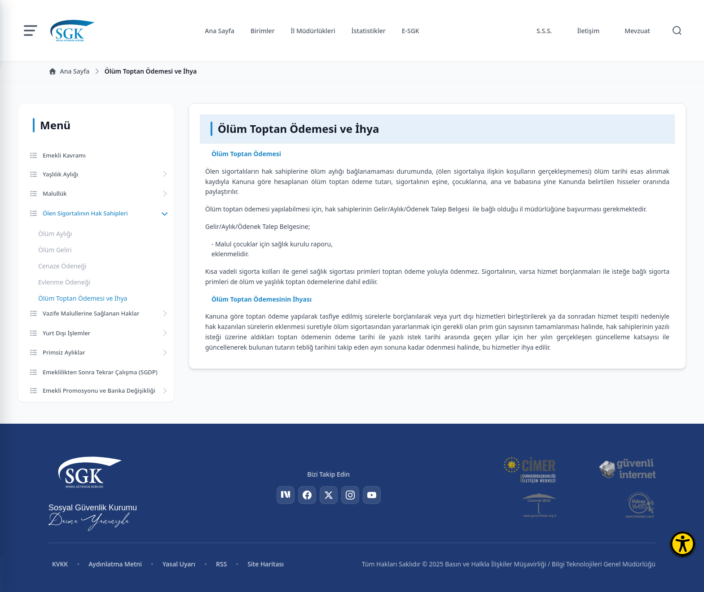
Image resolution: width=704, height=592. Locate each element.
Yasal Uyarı (179, 564)
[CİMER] (529, 469)
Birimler (263, 30)
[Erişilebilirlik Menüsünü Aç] (682, 543)
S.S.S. (544, 30)
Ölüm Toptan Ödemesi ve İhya (82, 298)
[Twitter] (329, 495)
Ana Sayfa (219, 30)
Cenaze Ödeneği (62, 266)
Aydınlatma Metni (115, 564)
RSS (221, 564)
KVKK (60, 564)
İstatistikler (369, 30)
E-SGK (410, 30)
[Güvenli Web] (540, 505)
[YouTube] (372, 495)
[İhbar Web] (640, 505)
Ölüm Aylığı (55, 233)
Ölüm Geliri (55, 250)
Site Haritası (265, 564)
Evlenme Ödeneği (64, 282)
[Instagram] (350, 495)
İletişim (588, 30)
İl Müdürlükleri (313, 30)
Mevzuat (637, 30)
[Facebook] (307, 495)
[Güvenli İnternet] (627, 469)
